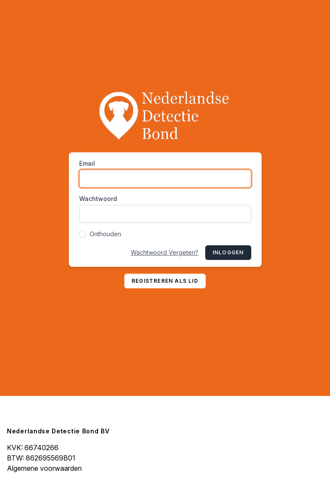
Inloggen (228, 252)
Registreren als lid (165, 281)
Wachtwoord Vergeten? (164, 252)
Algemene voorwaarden (44, 468)
